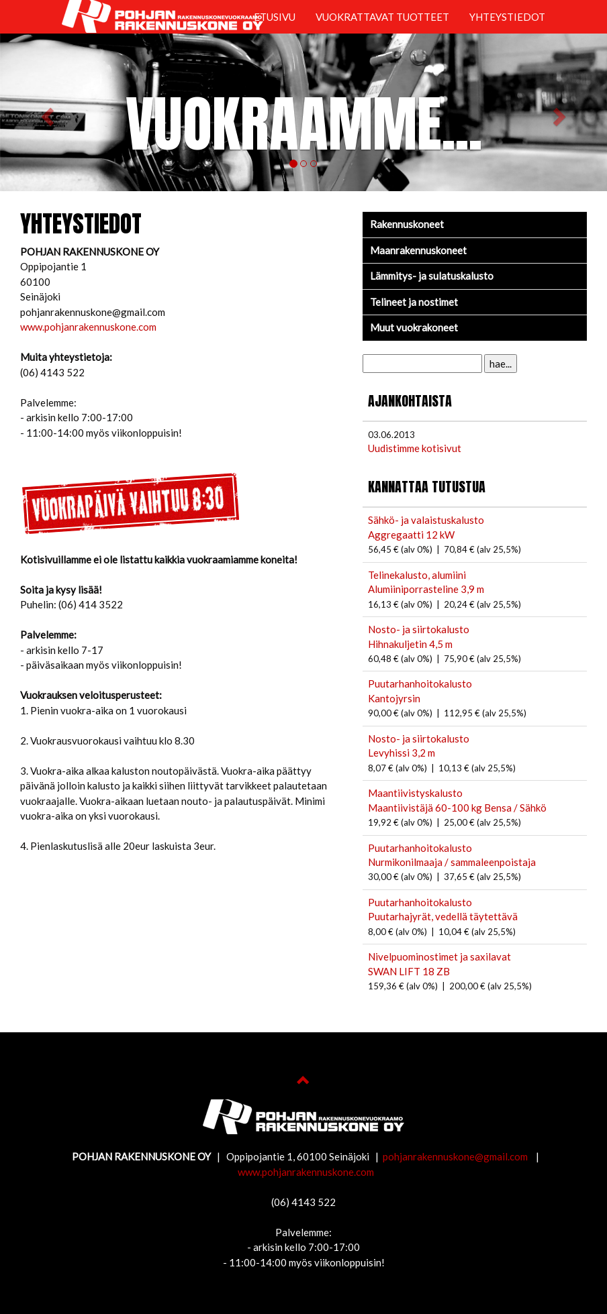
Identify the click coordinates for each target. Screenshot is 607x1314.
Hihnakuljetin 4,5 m (410, 644)
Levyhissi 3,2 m (401, 753)
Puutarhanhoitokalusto (420, 683)
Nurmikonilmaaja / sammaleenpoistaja (452, 862)
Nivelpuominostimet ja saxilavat (439, 956)
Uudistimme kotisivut (414, 448)
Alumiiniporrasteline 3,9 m (426, 589)
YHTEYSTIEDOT (507, 17)
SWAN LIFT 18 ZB (409, 971)
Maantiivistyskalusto (415, 793)
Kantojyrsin (394, 698)
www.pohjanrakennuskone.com (88, 327)
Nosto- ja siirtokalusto (418, 629)
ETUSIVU (274, 17)
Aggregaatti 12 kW (411, 535)
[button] (45, 112)
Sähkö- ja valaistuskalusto (426, 520)
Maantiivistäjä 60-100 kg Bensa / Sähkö (457, 808)
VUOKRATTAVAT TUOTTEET (382, 17)
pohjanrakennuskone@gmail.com (456, 1156)
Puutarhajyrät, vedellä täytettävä (443, 916)
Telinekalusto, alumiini (417, 575)
